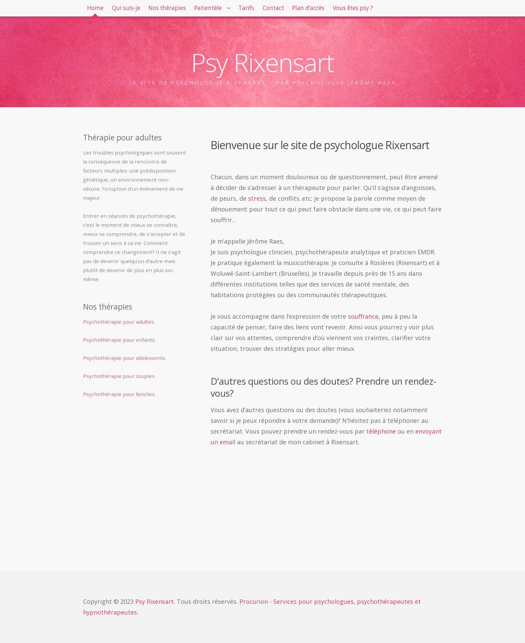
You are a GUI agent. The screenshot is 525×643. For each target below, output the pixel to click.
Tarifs (279, 10)
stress (257, 198)
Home (98, 10)
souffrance (363, 316)
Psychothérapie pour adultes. (119, 321)
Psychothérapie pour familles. (119, 394)
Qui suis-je (136, 10)
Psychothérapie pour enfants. (119, 339)
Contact (312, 10)
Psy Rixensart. (156, 601)
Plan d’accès (355, 10)
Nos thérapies (184, 10)
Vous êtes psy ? (408, 10)
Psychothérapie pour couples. (119, 376)
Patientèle (233, 10)
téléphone (381, 431)
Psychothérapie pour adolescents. (124, 358)
